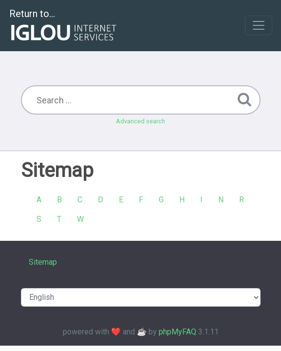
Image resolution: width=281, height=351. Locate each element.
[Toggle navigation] (258, 25)
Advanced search (140, 121)
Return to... (64, 26)
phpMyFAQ (177, 331)
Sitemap (43, 262)
